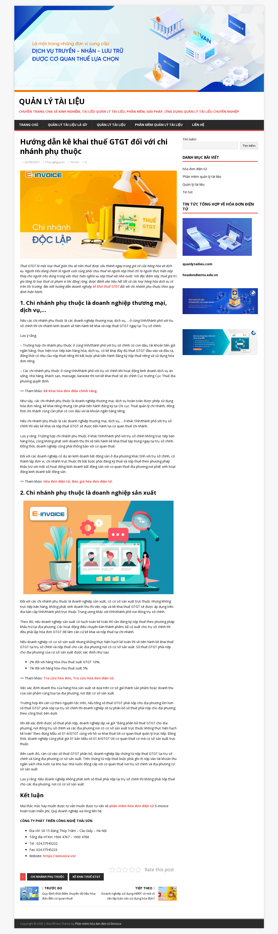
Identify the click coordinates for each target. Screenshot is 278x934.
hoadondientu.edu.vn (200, 275)
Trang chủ (28, 124)
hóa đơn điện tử (195, 169)
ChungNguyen (55, 162)
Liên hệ (198, 124)
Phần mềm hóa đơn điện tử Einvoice (98, 924)
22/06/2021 (32, 162)
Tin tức (74, 162)
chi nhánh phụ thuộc (47, 877)
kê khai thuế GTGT (86, 877)
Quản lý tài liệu (111, 124)
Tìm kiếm (189, 139)
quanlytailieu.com (197, 264)
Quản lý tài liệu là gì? (67, 124)
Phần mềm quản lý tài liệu (159, 124)
